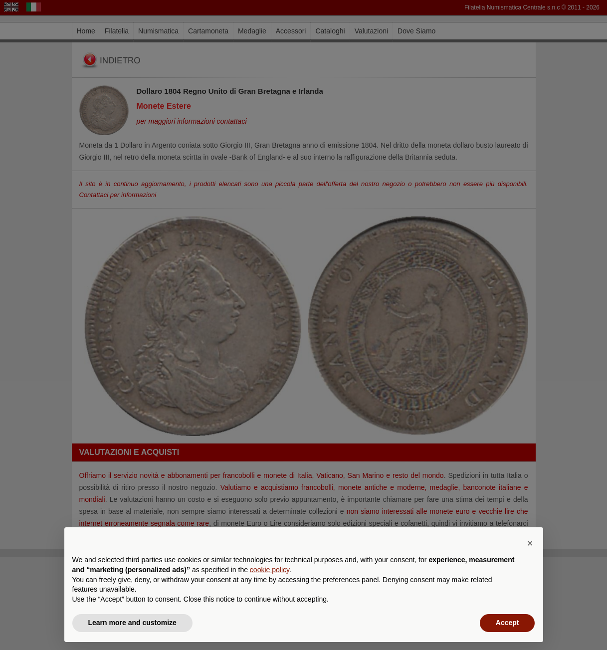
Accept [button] (507, 623)
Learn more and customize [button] (132, 623)
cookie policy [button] (269, 570)
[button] (530, 543)
